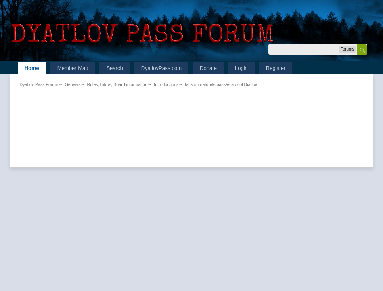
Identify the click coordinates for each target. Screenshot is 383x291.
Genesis (72, 84)
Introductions (166, 84)
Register (275, 68)
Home (32, 68)
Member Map (72, 68)
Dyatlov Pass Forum (38, 84)
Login (241, 68)
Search (114, 68)
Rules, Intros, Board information (117, 84)
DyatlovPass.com (161, 68)
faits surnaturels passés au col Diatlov (221, 84)
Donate (208, 68)
